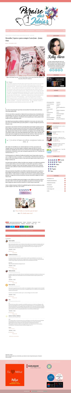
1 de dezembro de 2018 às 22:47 (14, 286)
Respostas (11, 251)
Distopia (48, 105)
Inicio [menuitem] (7, 30)
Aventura (58, 102)
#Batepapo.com (56, 178)
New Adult (58, 117)
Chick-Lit (48, 114)
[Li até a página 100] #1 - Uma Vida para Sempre (58, 150)
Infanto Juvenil (50, 109)
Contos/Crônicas (50, 104)
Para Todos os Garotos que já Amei (26, 211)
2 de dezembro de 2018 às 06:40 (14, 301)
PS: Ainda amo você (26, 213)
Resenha (23, 223)
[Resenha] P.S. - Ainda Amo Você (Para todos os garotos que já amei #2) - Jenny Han (59, 138)
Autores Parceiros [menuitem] (30, 30)
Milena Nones (12, 270)
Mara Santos (12, 284)
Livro (39, 222)
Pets (47, 110)
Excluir (14, 249)
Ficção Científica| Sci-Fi (60, 108)
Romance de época (60, 118)
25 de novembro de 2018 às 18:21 (14, 242)
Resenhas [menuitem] (22, 30)
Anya (7, 43)
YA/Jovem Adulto (50, 119)
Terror (57, 112)
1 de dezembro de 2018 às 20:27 (14, 272)
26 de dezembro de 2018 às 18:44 (14, 317)
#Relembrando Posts (56, 182)
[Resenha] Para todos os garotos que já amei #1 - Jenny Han (58, 144)
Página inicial (8, 35)
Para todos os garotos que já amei (13, 223)
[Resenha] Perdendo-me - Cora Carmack (58, 132)
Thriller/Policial (50, 112)
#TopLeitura (56, 184)
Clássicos (58, 104)
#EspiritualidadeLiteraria (56, 180)
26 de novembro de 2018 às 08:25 (15, 256)
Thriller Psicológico (60, 113)
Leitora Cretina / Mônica (14, 316)
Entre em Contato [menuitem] (40, 30)
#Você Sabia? (56, 186)
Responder (10, 249)
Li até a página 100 (56, 188)
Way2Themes (34, 391)
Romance (28, 223)
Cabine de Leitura (13, 254)
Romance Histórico (50, 117)
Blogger (45, 391)
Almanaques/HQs (50, 102)
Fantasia (48, 107)
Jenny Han (35, 222)
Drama (57, 105)
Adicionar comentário (14, 336)
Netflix (56, 191)
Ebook (24, 222)
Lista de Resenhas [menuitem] (14, 30)
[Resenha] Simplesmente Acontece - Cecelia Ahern (58, 127)
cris (9, 299)
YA (35, 223)
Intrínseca (29, 222)
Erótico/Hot (58, 115)
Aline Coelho (12, 240)
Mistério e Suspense (60, 110)
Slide (33, 223)
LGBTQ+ (48, 116)
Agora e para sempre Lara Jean (16, 222)
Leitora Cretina (12, 328)
